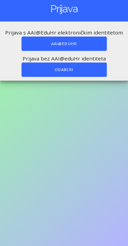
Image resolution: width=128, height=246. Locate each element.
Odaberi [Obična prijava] (64, 69)
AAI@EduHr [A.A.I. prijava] (63, 43)
